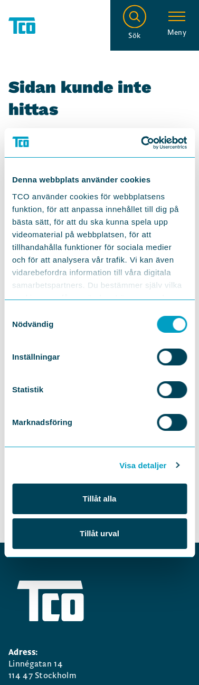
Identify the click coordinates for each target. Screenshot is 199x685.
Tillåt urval (99, 533)
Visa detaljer (142, 465)
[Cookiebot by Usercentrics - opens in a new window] (142, 143)
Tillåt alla (100, 498)
